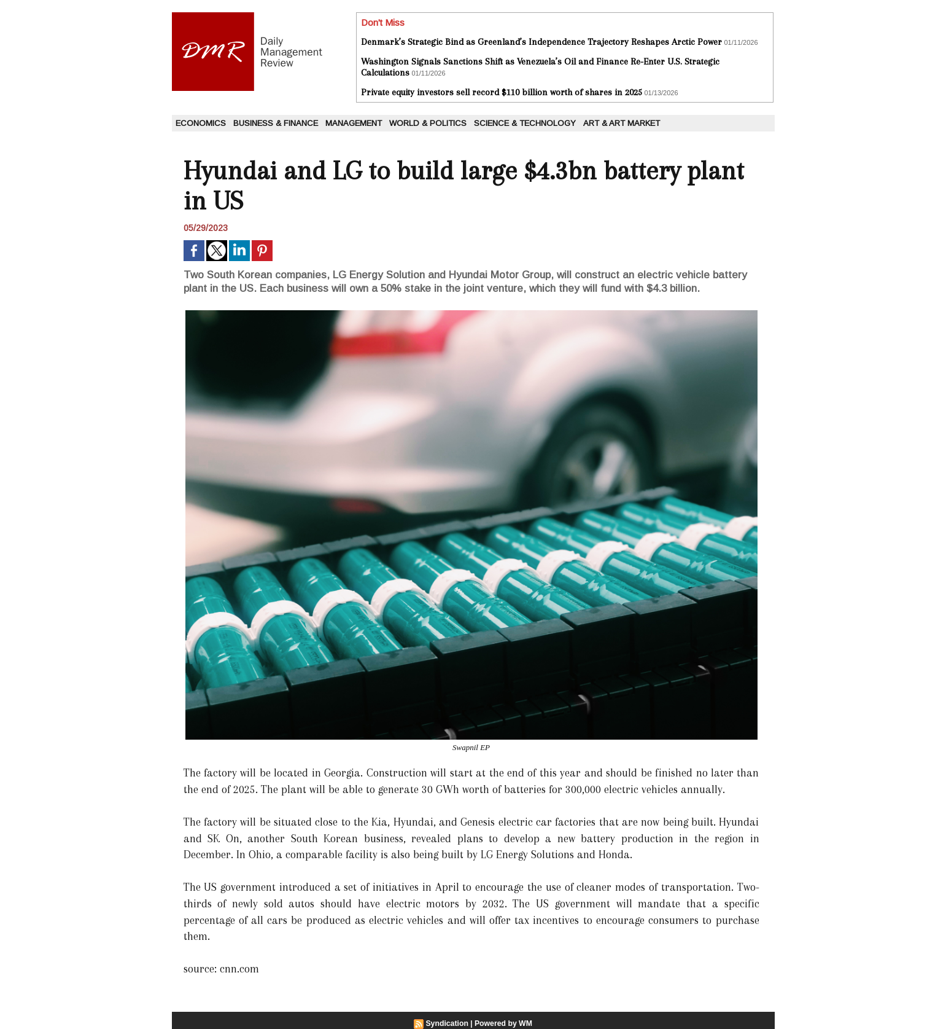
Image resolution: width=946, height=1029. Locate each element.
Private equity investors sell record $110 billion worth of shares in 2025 (501, 92)
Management (353, 123)
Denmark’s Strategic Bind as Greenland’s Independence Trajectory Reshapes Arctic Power (541, 41)
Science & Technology (525, 123)
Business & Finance (275, 123)
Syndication (447, 1023)
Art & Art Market (621, 123)
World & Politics (428, 123)
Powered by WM (503, 1023)
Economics (201, 123)
